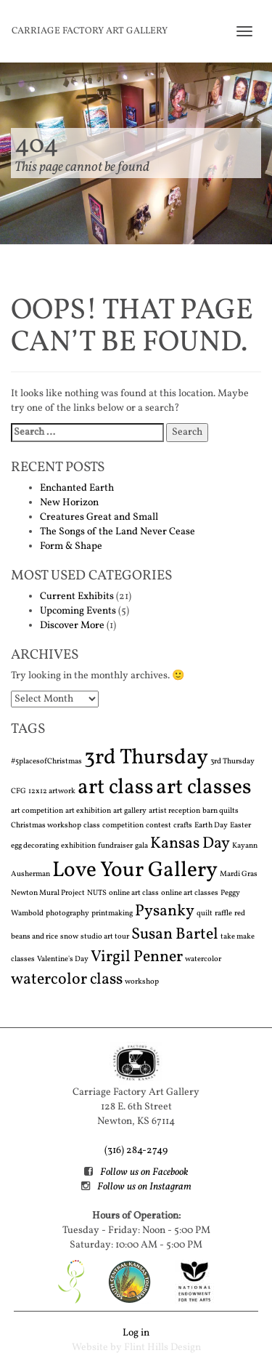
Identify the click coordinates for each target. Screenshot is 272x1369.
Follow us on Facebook (144, 1172)
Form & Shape (71, 546)
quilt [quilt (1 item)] (205, 913)
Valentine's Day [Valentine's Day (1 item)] (62, 959)
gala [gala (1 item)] (141, 845)
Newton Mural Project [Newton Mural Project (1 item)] (48, 893)
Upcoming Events (78, 611)
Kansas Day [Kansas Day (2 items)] (190, 843)
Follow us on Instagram (144, 1187)
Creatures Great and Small (99, 517)
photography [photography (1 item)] (67, 913)
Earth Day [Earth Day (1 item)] (211, 825)
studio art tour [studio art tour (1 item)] (105, 936)
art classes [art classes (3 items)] (204, 788)
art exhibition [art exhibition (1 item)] (88, 811)
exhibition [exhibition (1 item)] (78, 845)
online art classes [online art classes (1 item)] (189, 893)
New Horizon (69, 503)
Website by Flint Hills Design (136, 1347)
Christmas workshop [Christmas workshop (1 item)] (46, 825)
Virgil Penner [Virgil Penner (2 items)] (137, 957)
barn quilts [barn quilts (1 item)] (220, 811)
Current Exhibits (77, 596)
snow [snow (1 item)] (69, 936)
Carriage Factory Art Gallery (90, 31)
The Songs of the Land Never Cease (117, 532)
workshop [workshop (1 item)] (142, 981)
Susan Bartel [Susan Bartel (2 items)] (174, 934)
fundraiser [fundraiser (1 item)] (115, 845)
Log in (136, 1333)
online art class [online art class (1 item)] (134, 893)
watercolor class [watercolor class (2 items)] (67, 979)
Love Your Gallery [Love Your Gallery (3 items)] (135, 871)
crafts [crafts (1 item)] (182, 825)
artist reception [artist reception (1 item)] (174, 811)
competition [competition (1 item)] (123, 825)
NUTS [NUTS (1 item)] (97, 893)
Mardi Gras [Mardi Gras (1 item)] (238, 874)
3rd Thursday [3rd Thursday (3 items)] (146, 758)
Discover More (72, 626)
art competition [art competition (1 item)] (37, 811)
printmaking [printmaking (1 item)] (112, 913)
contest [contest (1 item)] (158, 825)
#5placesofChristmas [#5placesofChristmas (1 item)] (46, 761)
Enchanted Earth (77, 488)
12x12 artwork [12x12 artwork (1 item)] (51, 791)
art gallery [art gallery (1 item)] (130, 811)
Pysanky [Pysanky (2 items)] (164, 911)
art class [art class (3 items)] (116, 788)
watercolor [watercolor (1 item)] (203, 959)
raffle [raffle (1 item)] (223, 913)
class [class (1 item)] (91, 825)
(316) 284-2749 (136, 1150)
